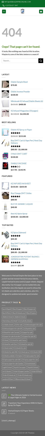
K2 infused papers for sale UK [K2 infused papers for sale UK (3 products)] (12, 329)
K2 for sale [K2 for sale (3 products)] (18, 325)
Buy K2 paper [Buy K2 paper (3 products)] (17, 309)
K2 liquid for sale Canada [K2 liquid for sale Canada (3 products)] (11, 332)
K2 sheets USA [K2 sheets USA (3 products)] (36, 352)
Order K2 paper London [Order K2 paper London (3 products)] (21, 371)
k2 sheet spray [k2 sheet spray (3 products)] (24, 352)
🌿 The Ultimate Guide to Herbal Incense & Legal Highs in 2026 (25, 396)
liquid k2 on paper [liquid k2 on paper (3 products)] (20, 367)
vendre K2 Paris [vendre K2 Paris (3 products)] (8, 379)
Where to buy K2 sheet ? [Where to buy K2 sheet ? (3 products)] (23, 379)
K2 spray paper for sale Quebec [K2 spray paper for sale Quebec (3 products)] (13, 364)
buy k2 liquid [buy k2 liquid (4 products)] (7, 309)
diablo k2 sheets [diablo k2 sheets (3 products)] (20, 317)
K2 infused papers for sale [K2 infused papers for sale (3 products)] (33, 325)
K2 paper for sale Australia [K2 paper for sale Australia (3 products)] (11, 336)
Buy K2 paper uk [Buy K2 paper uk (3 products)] (29, 309)
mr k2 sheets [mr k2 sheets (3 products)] (7, 371)
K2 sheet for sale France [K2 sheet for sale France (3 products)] (18, 340)
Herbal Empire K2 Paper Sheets (21, 411)
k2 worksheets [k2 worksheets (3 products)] (30, 364)
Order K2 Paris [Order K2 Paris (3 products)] (36, 371)
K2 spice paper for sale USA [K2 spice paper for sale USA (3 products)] (12, 360)
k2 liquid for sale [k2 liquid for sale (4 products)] (29, 329)
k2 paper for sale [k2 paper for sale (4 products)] (26, 332)
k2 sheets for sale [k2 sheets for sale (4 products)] (20, 348)
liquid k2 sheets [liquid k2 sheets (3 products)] (33, 367)
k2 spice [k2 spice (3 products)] (19, 356)
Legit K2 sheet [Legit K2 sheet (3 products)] (7, 367)
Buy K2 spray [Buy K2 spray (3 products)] (31, 313)
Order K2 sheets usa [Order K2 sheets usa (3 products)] (24, 375)
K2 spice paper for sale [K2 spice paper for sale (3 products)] (31, 356)
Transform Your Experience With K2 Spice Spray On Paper (25, 404)
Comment (11, 413)
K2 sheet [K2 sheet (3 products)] (5, 340)
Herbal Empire (18, 275)
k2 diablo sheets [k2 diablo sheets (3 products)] (8, 325)
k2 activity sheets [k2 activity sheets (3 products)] (25, 321)
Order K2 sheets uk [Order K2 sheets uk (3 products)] (9, 375)
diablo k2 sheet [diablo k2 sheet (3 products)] (8, 317)
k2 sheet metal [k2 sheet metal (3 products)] (7, 348)
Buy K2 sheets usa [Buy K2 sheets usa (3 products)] (19, 313)
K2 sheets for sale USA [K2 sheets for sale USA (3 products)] (10, 352)
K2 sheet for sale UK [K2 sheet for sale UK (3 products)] (25, 344)
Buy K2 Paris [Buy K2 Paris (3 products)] (7, 313)
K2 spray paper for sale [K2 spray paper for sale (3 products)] (30, 360)
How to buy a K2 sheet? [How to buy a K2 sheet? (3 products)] (10, 321)
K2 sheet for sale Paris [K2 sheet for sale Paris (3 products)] (10, 344)
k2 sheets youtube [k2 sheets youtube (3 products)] (9, 356)
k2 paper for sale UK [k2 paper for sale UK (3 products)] (29, 336)
